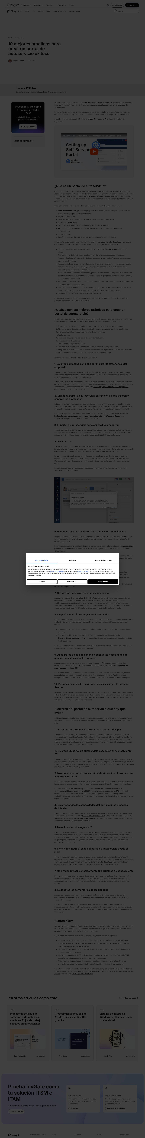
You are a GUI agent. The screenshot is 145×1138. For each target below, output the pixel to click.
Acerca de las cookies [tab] (103, 560)
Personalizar (72, 581)
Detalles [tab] (72, 560)
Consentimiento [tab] (41, 560)
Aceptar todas (103, 581)
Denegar (41, 581)
